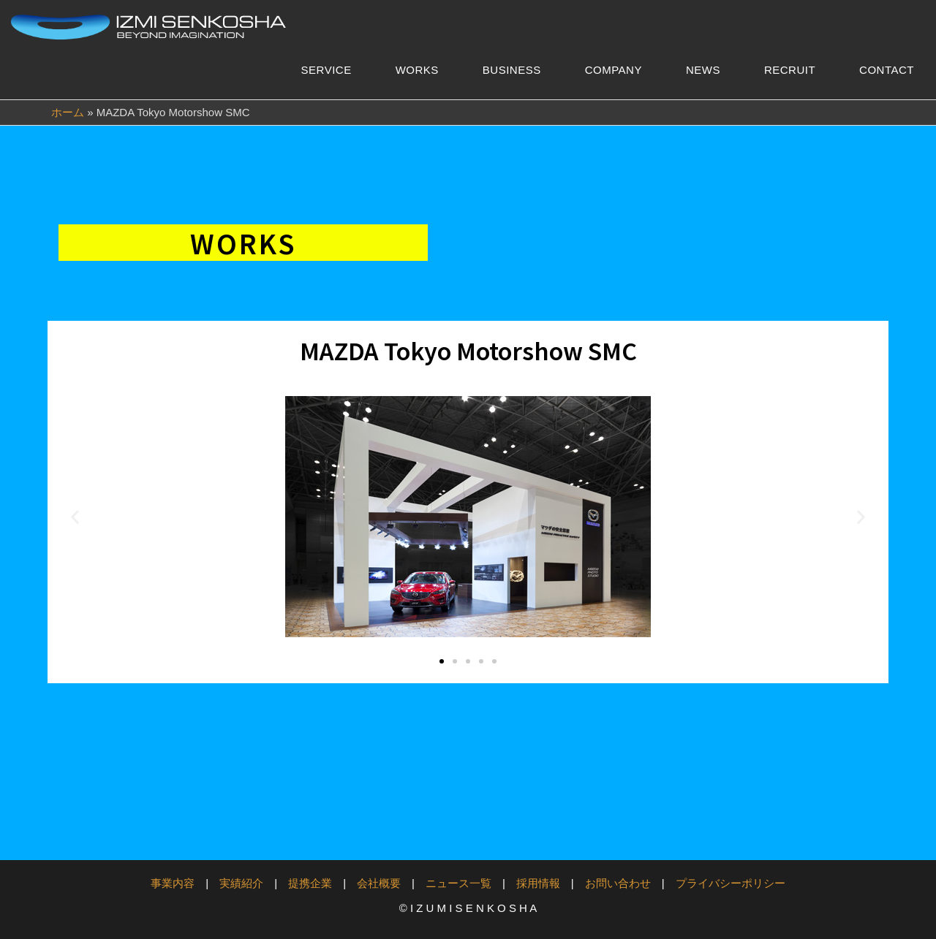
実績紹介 (241, 883)
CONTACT (886, 70)
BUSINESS (512, 70)
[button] (75, 517)
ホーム (67, 112)
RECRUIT (789, 70)
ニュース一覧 (458, 883)
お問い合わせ (618, 883)
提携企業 (310, 883)
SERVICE (326, 70)
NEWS (703, 70)
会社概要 (379, 883)
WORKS (417, 70)
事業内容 (173, 883)
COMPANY (613, 70)
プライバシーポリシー (730, 883)
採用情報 (538, 883)
